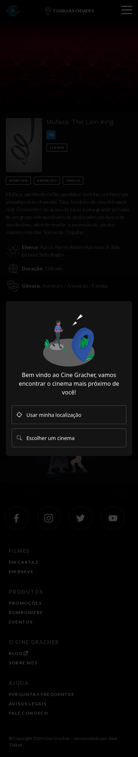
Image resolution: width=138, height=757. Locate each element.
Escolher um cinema (45, 438)
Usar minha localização (48, 414)
